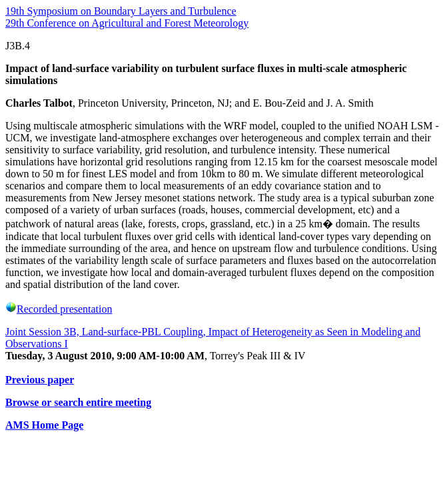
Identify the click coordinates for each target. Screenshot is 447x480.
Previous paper (39, 379)
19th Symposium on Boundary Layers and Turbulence (120, 11)
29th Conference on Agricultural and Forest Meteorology (126, 23)
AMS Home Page (44, 425)
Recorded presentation (59, 309)
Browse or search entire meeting (78, 402)
